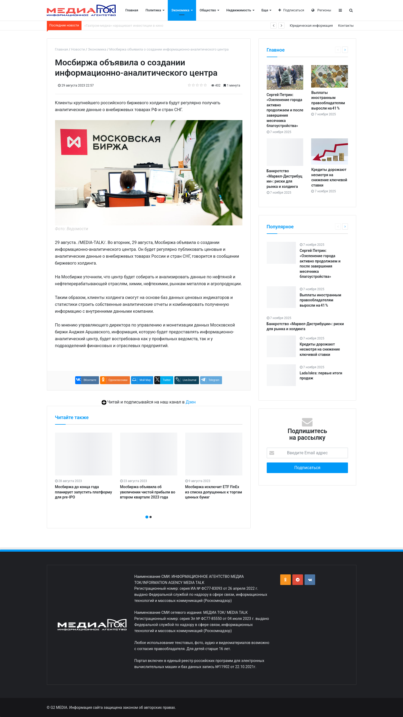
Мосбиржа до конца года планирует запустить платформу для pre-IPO (83, 492)
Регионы (321, 10)
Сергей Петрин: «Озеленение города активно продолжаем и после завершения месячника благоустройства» (285, 110)
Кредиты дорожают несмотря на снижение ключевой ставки (320, 349)
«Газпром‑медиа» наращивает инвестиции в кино (123, 26)
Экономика (180, 10)
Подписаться (291, 10)
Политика (153, 10)
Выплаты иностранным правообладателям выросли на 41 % (320, 300)
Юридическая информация (311, 26)
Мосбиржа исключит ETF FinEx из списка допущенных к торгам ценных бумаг (213, 492)
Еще (264, 10)
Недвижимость (238, 10)
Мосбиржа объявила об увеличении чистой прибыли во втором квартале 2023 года (147, 492)
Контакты (346, 26)
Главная (131, 10)
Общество (208, 10)
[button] (147, 517)
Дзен (191, 402)
